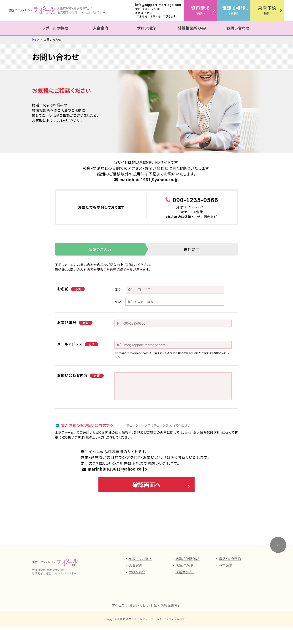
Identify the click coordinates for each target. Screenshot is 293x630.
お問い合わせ (238, 28)
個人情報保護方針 (206, 432)
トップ (35, 39)
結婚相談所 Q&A (192, 28)
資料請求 (225, 568)
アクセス (118, 608)
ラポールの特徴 (55, 28)
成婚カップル (185, 575)
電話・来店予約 (230, 562)
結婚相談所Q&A (188, 562)
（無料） (200, 10)
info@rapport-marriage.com (158, 5)
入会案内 (100, 28)
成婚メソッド (185, 568)
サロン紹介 (146, 28)
